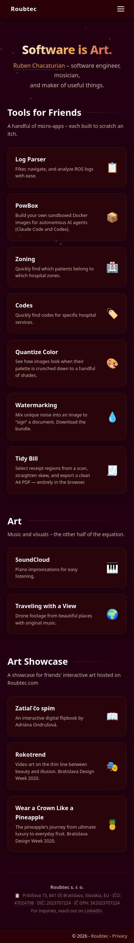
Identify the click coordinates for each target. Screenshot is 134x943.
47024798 (24, 903)
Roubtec (24, 9)
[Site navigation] (120, 9)
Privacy (119, 936)
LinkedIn (93, 910)
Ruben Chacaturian (39, 65)
